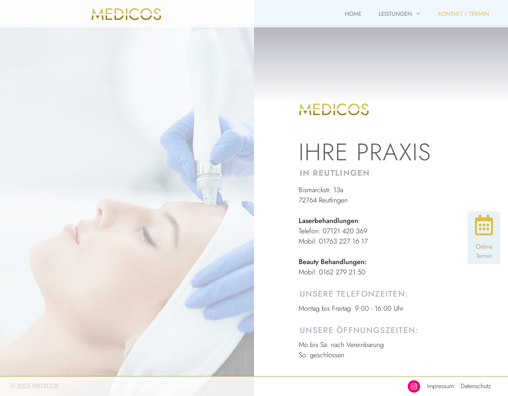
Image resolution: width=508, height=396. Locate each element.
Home (353, 14)
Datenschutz (476, 386)
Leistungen (404, 14)
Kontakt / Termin (463, 14)
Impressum (440, 386)
